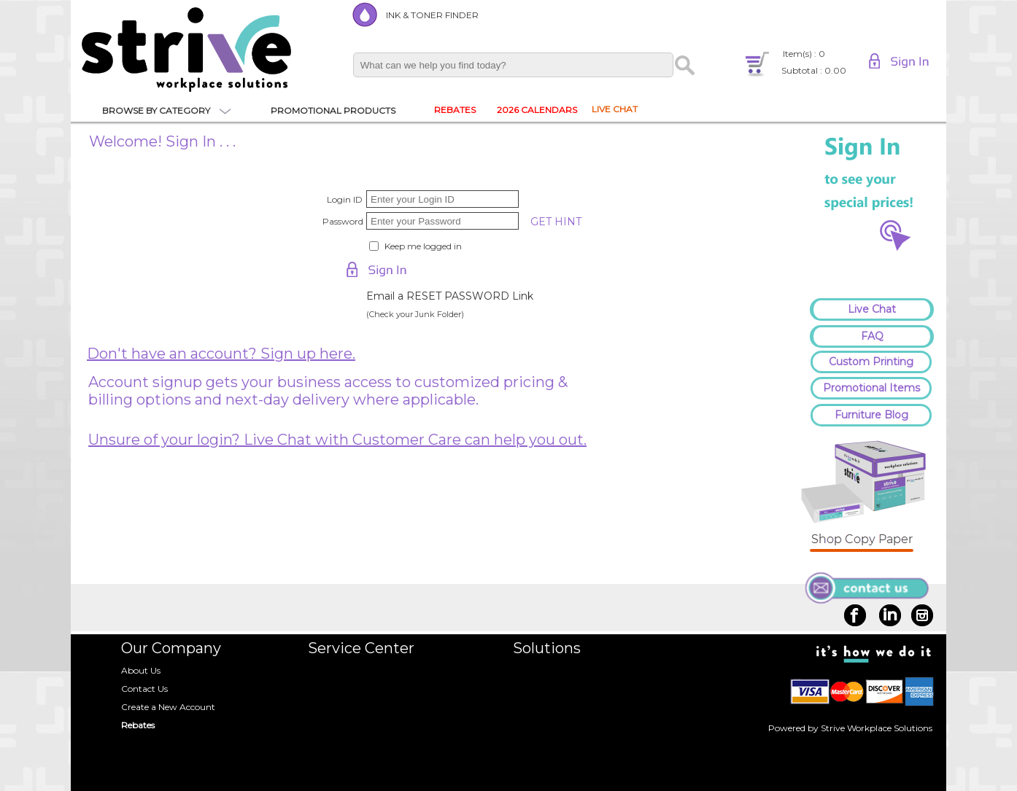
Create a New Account (168, 706)
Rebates (138, 725)
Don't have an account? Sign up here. (221, 353)
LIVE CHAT (615, 109)
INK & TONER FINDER (432, 14)
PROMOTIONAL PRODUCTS (333, 110)
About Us (141, 670)
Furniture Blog (871, 414)
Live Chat (872, 309)
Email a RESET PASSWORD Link (449, 296)
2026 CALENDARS (537, 109)
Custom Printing (871, 361)
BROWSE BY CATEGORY (156, 110)
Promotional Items (871, 387)
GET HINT (555, 221)
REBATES (455, 109)
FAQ (872, 336)
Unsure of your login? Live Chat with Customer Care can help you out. (337, 439)
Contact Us (144, 688)
